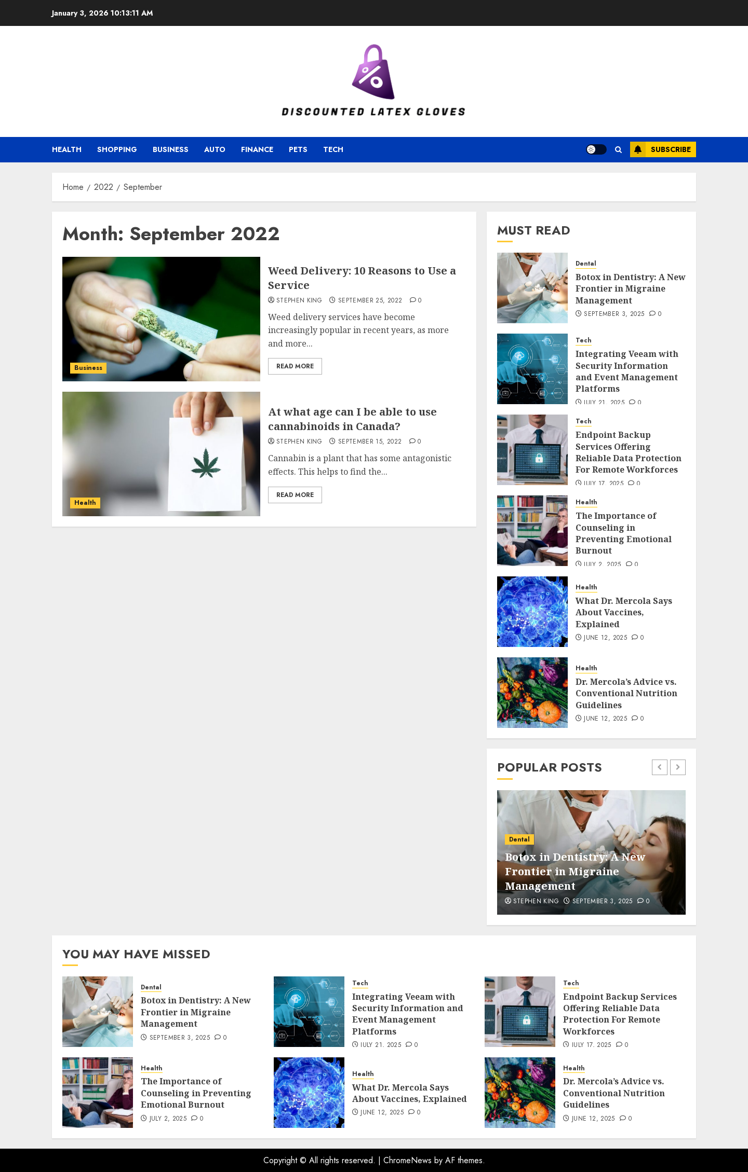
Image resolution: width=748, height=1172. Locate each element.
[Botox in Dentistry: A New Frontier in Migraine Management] (532, 288)
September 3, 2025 (614, 314)
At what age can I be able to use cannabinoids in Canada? (352, 419)
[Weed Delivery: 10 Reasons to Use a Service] (161, 319)
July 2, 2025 (602, 565)
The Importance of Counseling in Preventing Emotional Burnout (624, 533)
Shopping (117, 149)
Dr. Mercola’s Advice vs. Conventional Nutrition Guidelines (626, 693)
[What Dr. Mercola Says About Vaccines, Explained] (532, 611)
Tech (333, 149)
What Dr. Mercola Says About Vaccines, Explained (624, 612)
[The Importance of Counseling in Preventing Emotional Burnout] (532, 530)
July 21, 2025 (604, 403)
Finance (257, 149)
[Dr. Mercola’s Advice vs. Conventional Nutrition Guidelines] (532, 692)
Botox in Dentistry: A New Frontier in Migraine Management (631, 288)
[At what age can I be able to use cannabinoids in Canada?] (161, 454)
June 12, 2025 (605, 638)
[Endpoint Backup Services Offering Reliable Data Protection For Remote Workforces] (532, 450)
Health (67, 149)
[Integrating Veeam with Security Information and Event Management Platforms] (532, 369)
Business (171, 149)
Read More (295, 366)
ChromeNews (407, 1160)
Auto (214, 149)
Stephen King (299, 301)
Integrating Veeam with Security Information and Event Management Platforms (627, 371)
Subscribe (660, 149)
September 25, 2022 (370, 301)
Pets (298, 149)
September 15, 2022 (370, 442)
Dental (586, 263)
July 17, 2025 (603, 484)
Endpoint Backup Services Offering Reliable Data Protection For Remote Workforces (629, 452)
